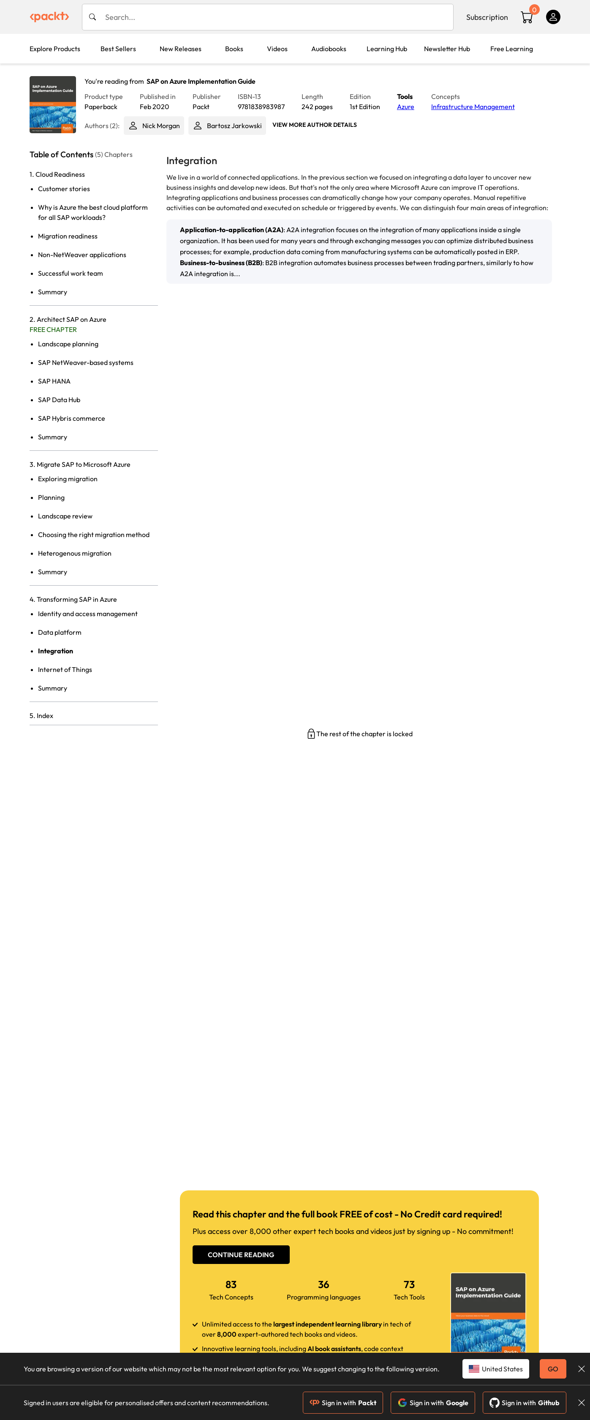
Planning (51, 497)
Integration (55, 651)
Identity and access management (88, 613)
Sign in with (343, 1403)
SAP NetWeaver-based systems (85, 362)
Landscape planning (68, 344)
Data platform (60, 632)
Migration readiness (68, 236)
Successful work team (70, 273)
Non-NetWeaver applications (82, 254)
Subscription (487, 17)
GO (553, 1369)
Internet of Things (65, 669)
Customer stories (64, 188)
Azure (405, 106)
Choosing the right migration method (94, 534)
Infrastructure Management (473, 106)
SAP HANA (54, 381)
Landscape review (65, 516)
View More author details (314, 125)
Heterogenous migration (74, 553)
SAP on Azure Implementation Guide (201, 81)
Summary (52, 292)
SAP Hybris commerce (71, 418)
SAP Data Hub (59, 399)
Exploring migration (68, 478)
